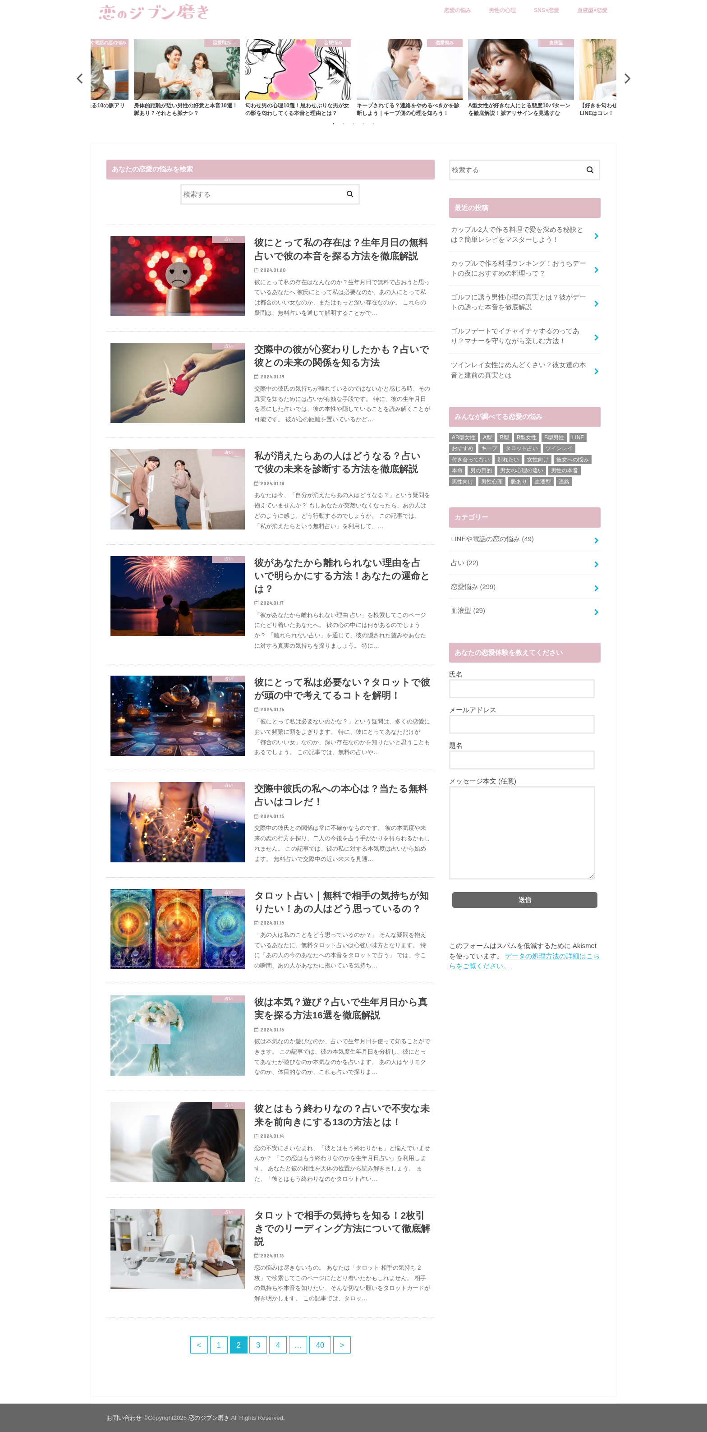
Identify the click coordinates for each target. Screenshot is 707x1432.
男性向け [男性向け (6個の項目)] (462, 482)
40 (320, 1345)
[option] (409, 78)
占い (464, 562)
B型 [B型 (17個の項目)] (504, 437)
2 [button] (343, 123)
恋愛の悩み (457, 10)
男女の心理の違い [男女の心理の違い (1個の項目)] (521, 470)
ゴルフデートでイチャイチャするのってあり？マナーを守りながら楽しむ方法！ (515, 336)
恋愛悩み (473, 586)
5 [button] (373, 123)
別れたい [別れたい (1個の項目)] (508, 459)
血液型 (468, 610)
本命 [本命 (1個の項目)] (457, 470)
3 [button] (353, 123)
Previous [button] (79, 78)
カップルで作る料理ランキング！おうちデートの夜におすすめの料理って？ (518, 268)
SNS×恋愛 (547, 10)
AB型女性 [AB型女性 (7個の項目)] (463, 437)
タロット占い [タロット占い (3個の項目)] (521, 448)
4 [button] (363, 123)
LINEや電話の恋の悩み (492, 539)
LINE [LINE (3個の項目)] (578, 437)
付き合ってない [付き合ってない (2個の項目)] (471, 459)
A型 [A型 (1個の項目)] (487, 437)
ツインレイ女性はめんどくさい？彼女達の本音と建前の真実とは (518, 369)
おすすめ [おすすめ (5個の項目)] (462, 448)
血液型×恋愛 (592, 10)
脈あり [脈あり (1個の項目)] (519, 482)
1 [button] (333, 123)
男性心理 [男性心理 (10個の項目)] (492, 482)
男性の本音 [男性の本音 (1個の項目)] (564, 470)
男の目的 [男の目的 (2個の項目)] (481, 470)
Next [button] (628, 78)
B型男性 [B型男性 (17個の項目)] (554, 437)
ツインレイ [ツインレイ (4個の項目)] (559, 448)
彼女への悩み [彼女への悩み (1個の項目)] (572, 459)
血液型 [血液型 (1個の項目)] (543, 482)
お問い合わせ (124, 1417)
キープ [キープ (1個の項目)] (489, 448)
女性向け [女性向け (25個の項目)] (538, 459)
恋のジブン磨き (209, 1417)
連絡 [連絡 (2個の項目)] (564, 482)
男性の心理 (502, 10)
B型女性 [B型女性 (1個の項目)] (527, 437)
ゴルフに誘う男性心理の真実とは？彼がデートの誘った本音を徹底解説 (518, 302)
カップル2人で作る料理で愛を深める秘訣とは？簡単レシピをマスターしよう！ (517, 234)
